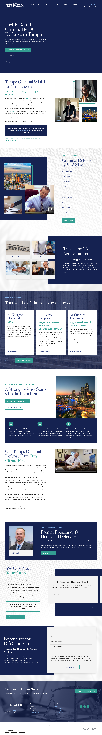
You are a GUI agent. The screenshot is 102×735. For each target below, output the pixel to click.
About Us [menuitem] (32, 5)
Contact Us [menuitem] (75, 5)
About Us (58, 706)
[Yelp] (88, 706)
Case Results (59, 712)
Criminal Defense (60, 708)
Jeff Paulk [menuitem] (39, 5)
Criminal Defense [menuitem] (47, 5)
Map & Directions (35, 712)
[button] (9, 62)
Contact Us (58, 714)
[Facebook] (81, 706)
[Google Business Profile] (84, 706)
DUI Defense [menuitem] (58, 5)
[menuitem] (7, 732)
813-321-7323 (90, 6)
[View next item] (12, 360)
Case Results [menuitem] (66, 5)
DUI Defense (58, 710)
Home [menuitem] (27, 5)
